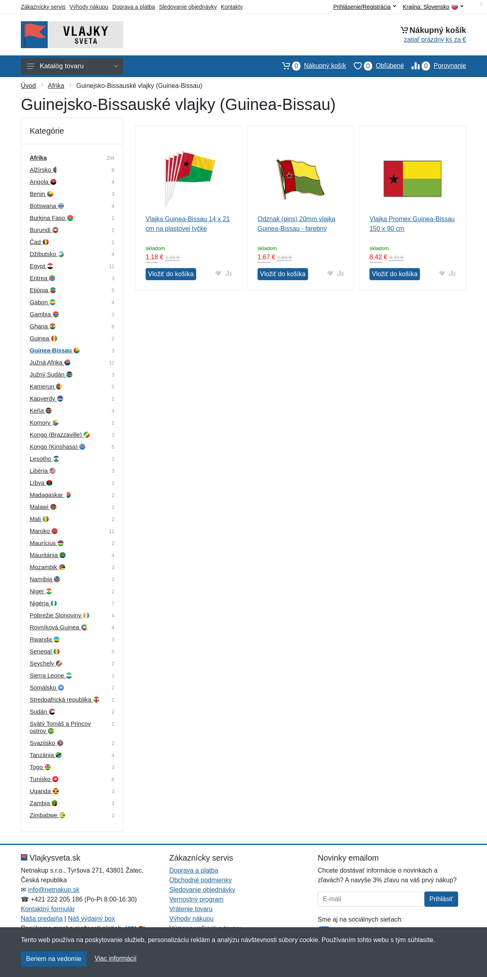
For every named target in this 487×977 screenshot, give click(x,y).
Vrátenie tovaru (191, 909)
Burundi (44, 229)
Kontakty (231, 7)
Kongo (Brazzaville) (60, 434)
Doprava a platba (133, 7)
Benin (41, 193)
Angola (43, 181)
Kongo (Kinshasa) (57, 446)
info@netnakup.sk (53, 889)
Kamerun (46, 386)
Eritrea (42, 278)
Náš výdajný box (91, 918)
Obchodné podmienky (200, 880)
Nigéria (43, 603)
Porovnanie (435, 65)
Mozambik (47, 567)
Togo (40, 766)
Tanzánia (46, 754)
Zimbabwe (47, 815)
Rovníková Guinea (58, 627)
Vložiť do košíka (171, 274)
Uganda (44, 791)
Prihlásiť (441, 899)
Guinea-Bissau (55, 350)
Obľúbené (375, 65)
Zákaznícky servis (43, 7)
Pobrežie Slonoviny (59, 615)
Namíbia (45, 579)
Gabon (43, 302)
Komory (44, 422)
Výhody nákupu (88, 7)
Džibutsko (47, 253)
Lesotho (44, 458)
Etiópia (43, 290)
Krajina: (433, 7)
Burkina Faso (51, 217)
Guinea (43, 338)
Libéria (43, 470)
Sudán (42, 711)
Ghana (43, 326)
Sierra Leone (51, 675)
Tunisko (44, 778)
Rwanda (45, 639)
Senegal (45, 651)
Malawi (43, 506)
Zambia (44, 803)
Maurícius (47, 542)
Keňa (41, 410)
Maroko (44, 530)
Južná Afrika (50, 362)
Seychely (46, 663)
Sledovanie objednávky (188, 7)
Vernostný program (196, 899)
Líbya (41, 482)
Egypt (41, 266)
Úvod (28, 85)
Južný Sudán (51, 374)
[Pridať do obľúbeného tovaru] (218, 273)
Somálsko (47, 687)
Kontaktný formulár (48, 909)
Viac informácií (116, 958)
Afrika (56, 85)
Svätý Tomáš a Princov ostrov (60, 727)
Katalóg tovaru (72, 66)
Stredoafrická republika (64, 699)
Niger (41, 591)
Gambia (44, 314)
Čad (39, 241)
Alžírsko (44, 169)
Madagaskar (50, 494)
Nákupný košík (310, 65)
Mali (39, 518)
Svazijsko (46, 742)
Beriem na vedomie (53, 958)
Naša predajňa (42, 918)
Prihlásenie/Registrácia (364, 7)
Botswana (47, 205)
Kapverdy (46, 398)
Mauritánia (48, 555)
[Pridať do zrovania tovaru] (228, 273)
